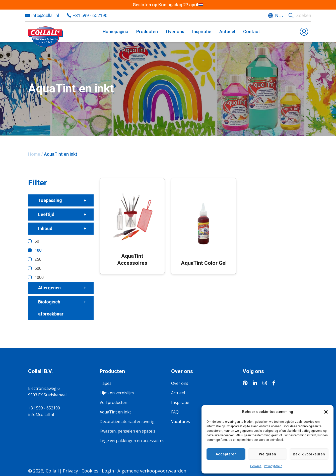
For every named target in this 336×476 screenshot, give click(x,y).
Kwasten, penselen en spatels (127, 431)
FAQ (175, 412)
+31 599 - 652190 (90, 15)
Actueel (227, 31)
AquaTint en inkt (115, 412)
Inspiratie (201, 31)
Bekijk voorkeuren (309, 454)
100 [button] (38, 250)
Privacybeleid (273, 466)
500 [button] (38, 268)
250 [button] (38, 259)
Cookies (255, 466)
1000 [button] (39, 277)
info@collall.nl (45, 15)
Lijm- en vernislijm (117, 393)
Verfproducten (113, 402)
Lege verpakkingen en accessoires (132, 440)
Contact (251, 31)
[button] (325, 411)
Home (34, 154)
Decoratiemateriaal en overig (127, 421)
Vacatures (180, 421)
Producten (147, 31)
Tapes (105, 383)
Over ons (175, 31)
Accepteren (226, 454)
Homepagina (115, 31)
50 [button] (37, 241)
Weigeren (267, 454)
